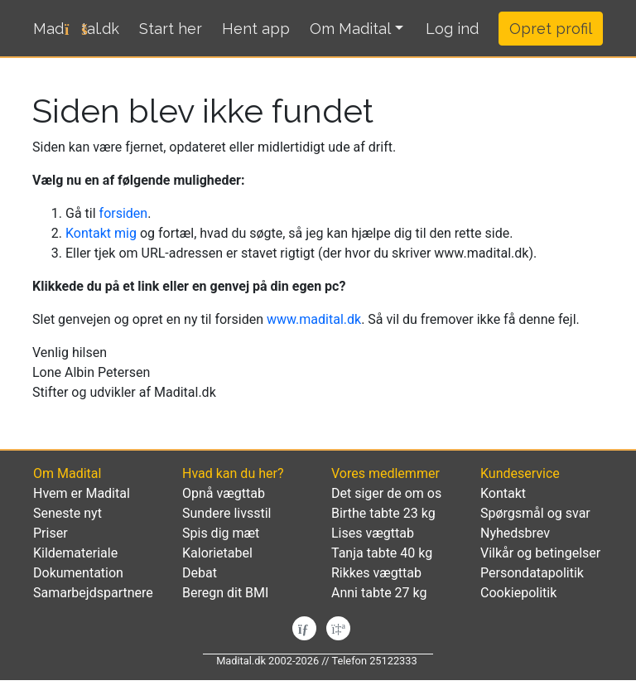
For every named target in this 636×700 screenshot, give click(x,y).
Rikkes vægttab (376, 573)
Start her (170, 28)
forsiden (123, 213)
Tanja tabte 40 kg (381, 553)
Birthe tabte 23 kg (383, 513)
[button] (452, 29)
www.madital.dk (314, 319)
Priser (50, 533)
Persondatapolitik (532, 573)
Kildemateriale (75, 553)
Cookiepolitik (518, 593)
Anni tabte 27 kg (378, 593)
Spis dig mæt (220, 533)
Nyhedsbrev (515, 533)
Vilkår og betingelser (540, 553)
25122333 (393, 660)
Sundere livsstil (226, 513)
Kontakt (503, 493)
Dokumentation (78, 573)
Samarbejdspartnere (93, 593)
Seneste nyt (67, 513)
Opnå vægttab (223, 493)
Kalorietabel (217, 553)
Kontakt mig (101, 233)
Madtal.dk (76, 28)
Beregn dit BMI (225, 593)
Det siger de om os (386, 493)
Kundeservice (520, 473)
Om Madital (350, 28)
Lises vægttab (372, 533)
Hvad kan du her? (232, 473)
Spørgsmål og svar (535, 513)
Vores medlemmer (385, 473)
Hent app (256, 28)
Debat (199, 573)
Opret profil (550, 28)
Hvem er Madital (81, 493)
